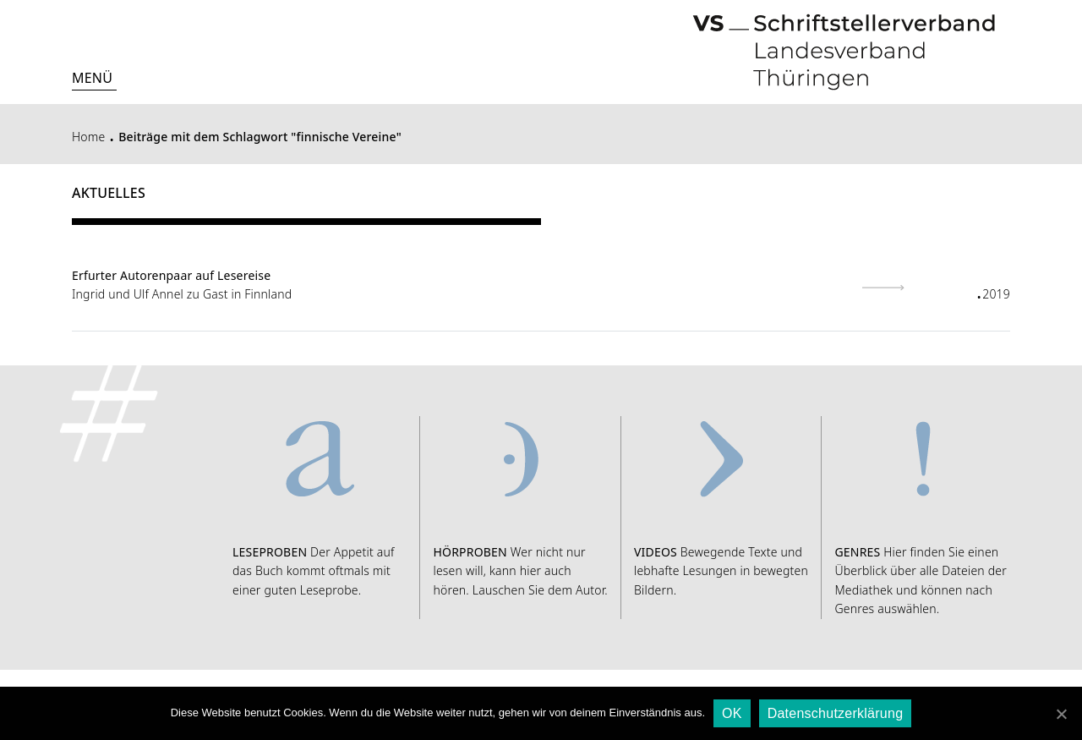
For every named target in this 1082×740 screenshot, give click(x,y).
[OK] (1060, 713)
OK (732, 713)
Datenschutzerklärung (836, 713)
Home (88, 137)
